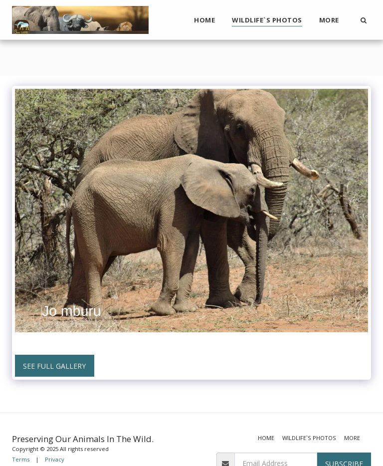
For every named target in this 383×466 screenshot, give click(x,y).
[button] (363, 19)
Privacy (54, 459)
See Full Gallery (54, 366)
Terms (20, 459)
